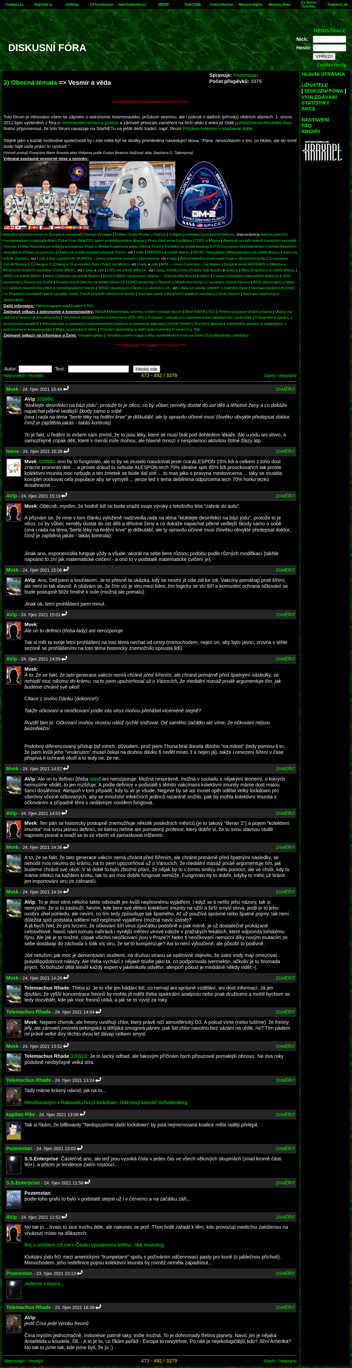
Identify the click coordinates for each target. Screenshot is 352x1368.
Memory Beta (279, 5)
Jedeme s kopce (42, 1283)
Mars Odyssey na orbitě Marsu (72, 275)
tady (140, 252)
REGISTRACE (330, 30)
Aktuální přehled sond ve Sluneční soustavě (42, 234)
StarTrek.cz (43, 5)
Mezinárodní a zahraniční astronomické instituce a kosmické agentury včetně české (116, 323)
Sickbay (72, 5)
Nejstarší (288, 375)
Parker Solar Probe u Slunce (140, 234)
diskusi (232, 270)
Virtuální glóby (90, 335)
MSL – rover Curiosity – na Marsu (191, 264)
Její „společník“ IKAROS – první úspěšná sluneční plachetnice (104, 258)
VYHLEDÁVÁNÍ (319, 97)
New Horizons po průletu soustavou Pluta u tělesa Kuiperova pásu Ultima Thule (90, 246)
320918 (78, 1056)
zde (42, 258)
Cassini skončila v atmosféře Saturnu (246, 275)
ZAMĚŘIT (285, 389)
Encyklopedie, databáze (228, 335)
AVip (11, 496)
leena (12, 451)
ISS (212, 311)
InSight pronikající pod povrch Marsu (201, 234)
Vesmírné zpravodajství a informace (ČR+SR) (103, 317)
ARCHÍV (310, 131)
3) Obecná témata (30, 82)
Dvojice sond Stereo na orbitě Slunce (89, 282)
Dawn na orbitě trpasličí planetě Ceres (92, 252)
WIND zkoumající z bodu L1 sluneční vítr (134, 287)
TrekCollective (221, 5)
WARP (163, 5)
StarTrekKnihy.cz (132, 5)
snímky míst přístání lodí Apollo (193, 270)
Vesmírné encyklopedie (39, 317)
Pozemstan (245, 75)
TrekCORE (192, 5)
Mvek (12, 389)
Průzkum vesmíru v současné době (217, 128)
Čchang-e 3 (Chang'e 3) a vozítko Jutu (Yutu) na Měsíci (80, 264)
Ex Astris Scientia (308, 4)
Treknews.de (337, 5)
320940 (46, 461)
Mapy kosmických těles (76, 329)
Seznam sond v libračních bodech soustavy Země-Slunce (189, 293)
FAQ (306, 125)
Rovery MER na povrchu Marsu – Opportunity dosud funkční (156, 275)
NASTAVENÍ (315, 119)
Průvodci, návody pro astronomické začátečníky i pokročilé (200, 317)
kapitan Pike (20, 1114)
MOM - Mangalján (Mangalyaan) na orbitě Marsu (236, 252)
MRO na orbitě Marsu (22, 275)
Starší (269, 375)
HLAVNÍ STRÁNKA (323, 74)
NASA (100, 311)
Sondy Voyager (98, 234)
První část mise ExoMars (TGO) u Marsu (184, 240)
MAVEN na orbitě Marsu (168, 252)
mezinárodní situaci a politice (90, 122)
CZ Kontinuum (101, 5)
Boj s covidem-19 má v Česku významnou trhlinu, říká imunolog (94, 1245)
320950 (44, 399)
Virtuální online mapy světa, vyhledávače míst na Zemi (155, 335)
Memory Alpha (251, 5)
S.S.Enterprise (23, 1182)
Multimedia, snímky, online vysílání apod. (145, 311)
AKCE (308, 109)
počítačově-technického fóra (263, 122)
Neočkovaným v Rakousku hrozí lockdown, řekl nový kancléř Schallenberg (105, 1102)
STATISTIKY (315, 103)
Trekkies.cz (14, 5)
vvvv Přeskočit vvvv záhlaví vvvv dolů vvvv (150, 101)
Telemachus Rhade (28, 1012)
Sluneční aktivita (208, 323)
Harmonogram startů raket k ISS (64, 305)
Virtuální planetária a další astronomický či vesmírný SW (150, 329)
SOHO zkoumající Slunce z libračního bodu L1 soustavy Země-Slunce (187, 282)
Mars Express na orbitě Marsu (268, 270)
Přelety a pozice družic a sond (245, 311)
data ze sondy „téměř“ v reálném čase (214, 287)
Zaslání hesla (331, 65)
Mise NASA (195, 311)
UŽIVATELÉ (314, 85)
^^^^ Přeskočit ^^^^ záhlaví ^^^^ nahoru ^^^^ (150, 345)
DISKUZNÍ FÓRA (324, 91)
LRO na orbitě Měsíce (126, 270)
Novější (36, 375)
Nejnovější (14, 375)
